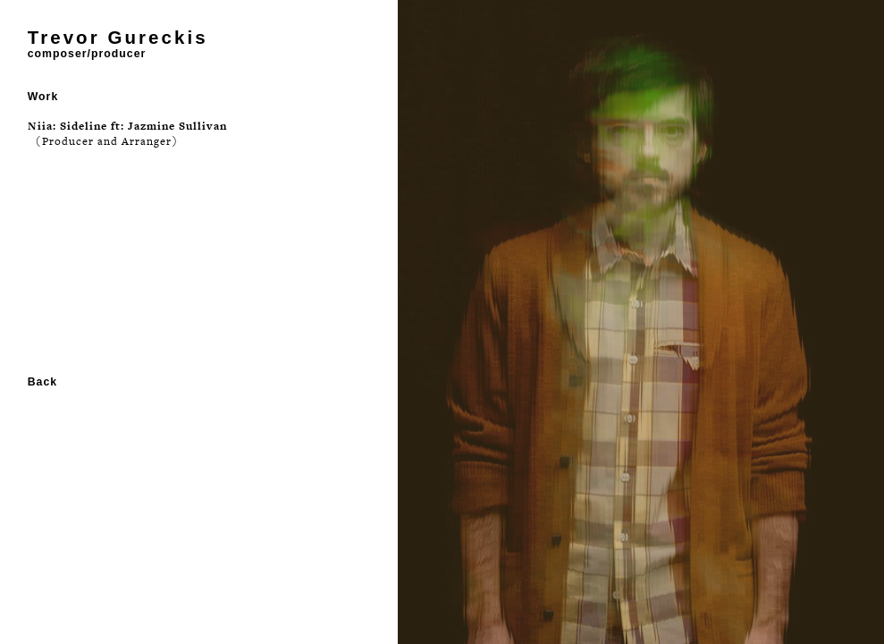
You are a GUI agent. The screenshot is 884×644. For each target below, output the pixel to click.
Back (42, 382)
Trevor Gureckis (118, 37)
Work (43, 96)
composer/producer (87, 53)
